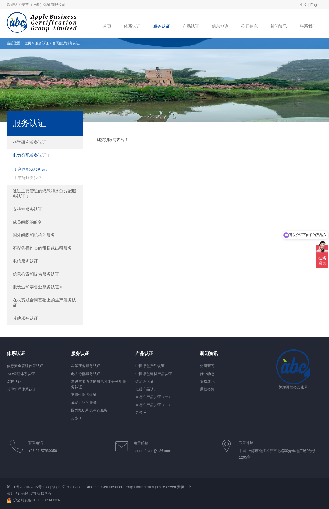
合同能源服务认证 (32, 169)
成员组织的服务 (27, 222)
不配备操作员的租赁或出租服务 (42, 248)
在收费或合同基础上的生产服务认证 (44, 303)
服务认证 (42, 43)
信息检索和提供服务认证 (36, 274)
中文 (303, 5)
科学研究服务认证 (30, 142)
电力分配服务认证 (31, 155)
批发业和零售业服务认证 (37, 287)
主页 (28, 43)
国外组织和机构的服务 (34, 235)
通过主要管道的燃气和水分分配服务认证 (44, 193)
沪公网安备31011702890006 (36, 500)
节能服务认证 (28, 177)
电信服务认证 (25, 261)
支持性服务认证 (27, 209)
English (316, 5)
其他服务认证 (25, 318)
